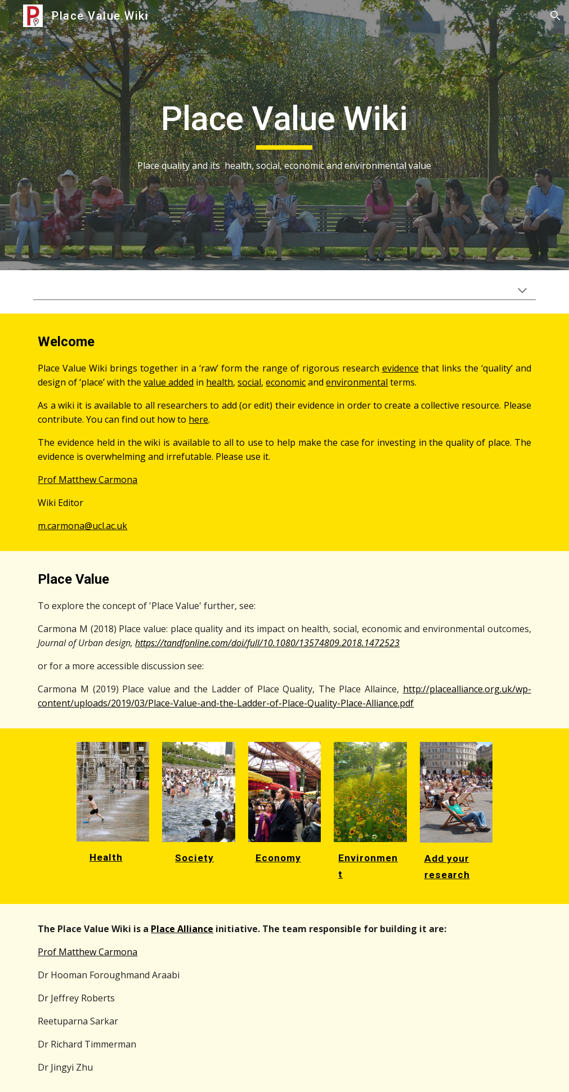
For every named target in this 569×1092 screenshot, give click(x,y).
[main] (285, 135)
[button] (555, 15)
